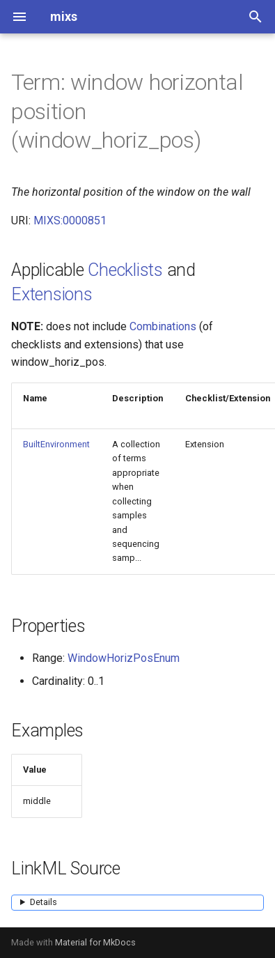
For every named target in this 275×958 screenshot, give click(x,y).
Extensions (52, 294)
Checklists (125, 270)
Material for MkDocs (95, 942)
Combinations (162, 326)
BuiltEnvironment (56, 444)
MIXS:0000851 (70, 220)
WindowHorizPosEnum (124, 658)
